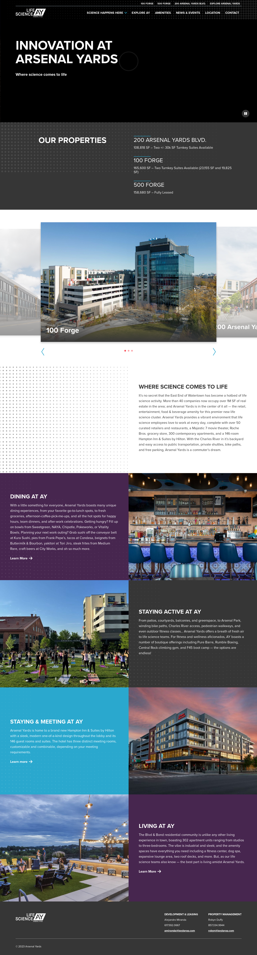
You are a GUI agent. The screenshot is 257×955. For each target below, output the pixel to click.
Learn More (150, 871)
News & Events (188, 13)
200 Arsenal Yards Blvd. (190, 3)
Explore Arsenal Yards (225, 3)
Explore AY (141, 13)
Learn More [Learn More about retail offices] (21, 558)
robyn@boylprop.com (221, 931)
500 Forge (164, 3)
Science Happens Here (107, 13)
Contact (232, 13)
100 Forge (147, 3)
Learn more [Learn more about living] (21, 761)
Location (212, 13)
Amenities (163, 13)
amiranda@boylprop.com (179, 931)
